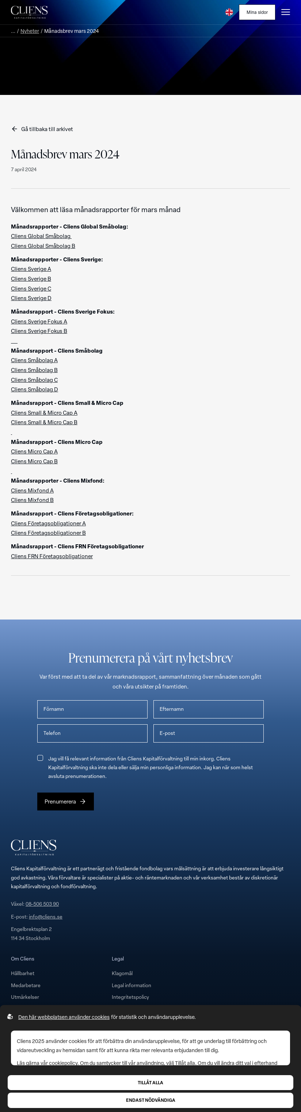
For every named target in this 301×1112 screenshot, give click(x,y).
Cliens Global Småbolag (41, 235)
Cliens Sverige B (31, 278)
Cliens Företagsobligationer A (48, 523)
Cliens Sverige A (31, 268)
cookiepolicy (63, 1062)
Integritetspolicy (130, 996)
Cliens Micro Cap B (34, 461)
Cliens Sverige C (31, 288)
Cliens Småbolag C (34, 379)
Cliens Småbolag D (34, 389)
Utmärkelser (25, 996)
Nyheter (29, 30)
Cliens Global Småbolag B (43, 245)
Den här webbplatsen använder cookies (64, 1016)
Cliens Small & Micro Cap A (44, 412)
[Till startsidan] (29, 12)
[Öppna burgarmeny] (285, 12)
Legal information (131, 985)
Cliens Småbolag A (34, 360)
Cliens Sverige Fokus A (39, 321)
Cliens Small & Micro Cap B (44, 422)
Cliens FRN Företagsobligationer (52, 556)
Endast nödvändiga (150, 1100)
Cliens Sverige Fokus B (39, 330)
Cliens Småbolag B (34, 369)
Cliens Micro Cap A (34, 451)
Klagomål (122, 973)
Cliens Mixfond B (32, 499)
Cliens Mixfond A (32, 490)
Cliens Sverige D (31, 298)
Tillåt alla (150, 1082)
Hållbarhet (22, 973)
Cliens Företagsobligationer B (48, 532)
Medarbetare (26, 985)
